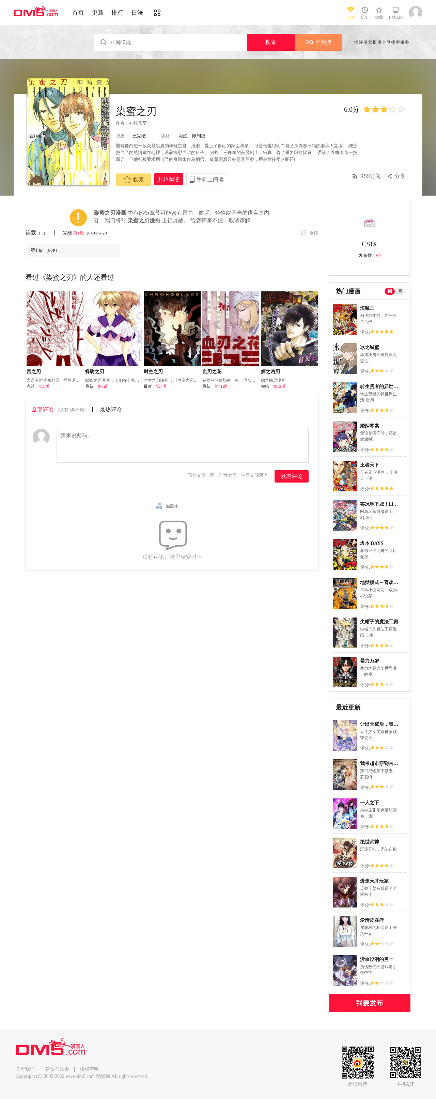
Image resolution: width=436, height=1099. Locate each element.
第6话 (102, 386)
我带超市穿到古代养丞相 (386, 763)
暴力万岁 (369, 660)
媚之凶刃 (270, 371)
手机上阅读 (210, 179)
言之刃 (34, 371)
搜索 (270, 42)
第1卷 (79, 232)
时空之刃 (153, 371)
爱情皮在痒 (372, 920)
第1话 (44, 386)
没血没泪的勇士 (376, 959)
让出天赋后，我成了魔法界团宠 (393, 724)
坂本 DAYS (371, 543)
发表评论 (291, 476)
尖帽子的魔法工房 (379, 621)
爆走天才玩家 (374, 881)
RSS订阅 (370, 176)
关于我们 (25, 1069)
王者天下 (369, 465)
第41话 (221, 386)
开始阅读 (169, 179)
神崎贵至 (138, 123)
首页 (78, 12)
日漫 (137, 12)
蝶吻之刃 (94, 371)
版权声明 (89, 1069)
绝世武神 (369, 841)
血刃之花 (211, 371)
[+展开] (288, 159)
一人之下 (369, 802)
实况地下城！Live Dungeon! (389, 504)
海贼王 (367, 308)
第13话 (279, 386)
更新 (98, 12)
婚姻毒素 (369, 425)
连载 (37, 232)
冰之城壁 (369, 347)
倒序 (313, 233)
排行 (117, 12)
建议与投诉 (57, 1069)
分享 (399, 176)
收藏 (133, 179)
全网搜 (318, 42)
